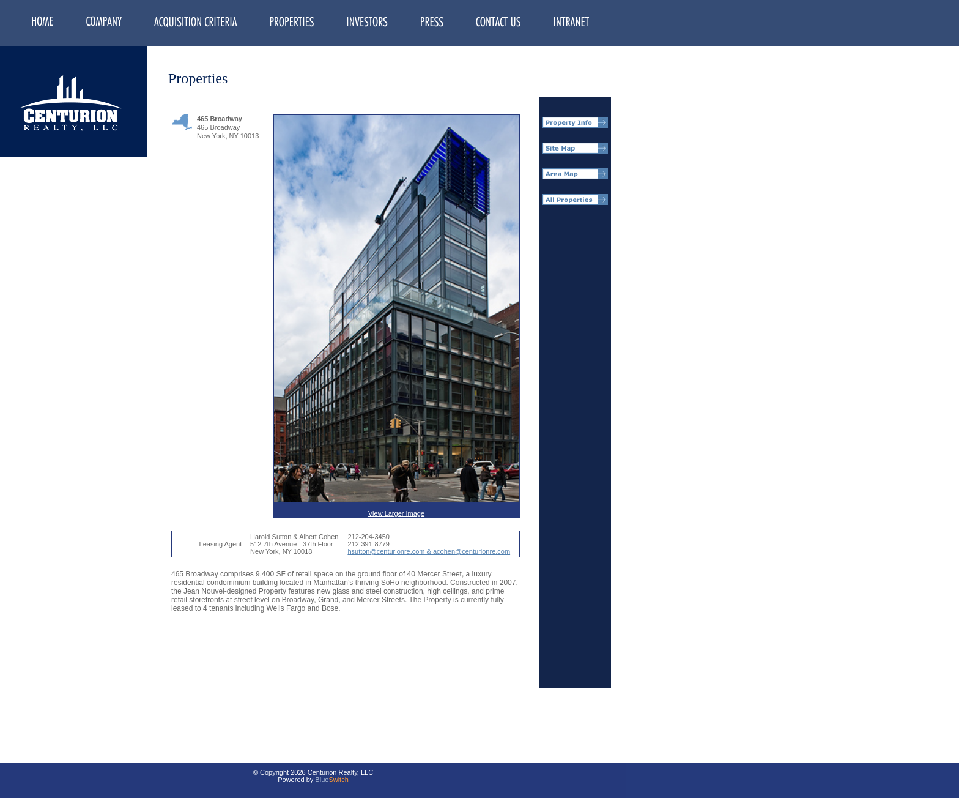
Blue (321, 779)
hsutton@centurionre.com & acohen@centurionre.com (428, 551)
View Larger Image (396, 316)
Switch (338, 779)
